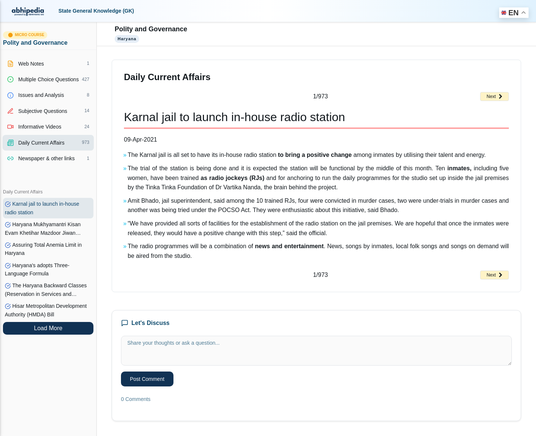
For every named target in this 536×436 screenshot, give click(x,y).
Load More (48, 328)
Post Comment (147, 379)
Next (494, 96)
